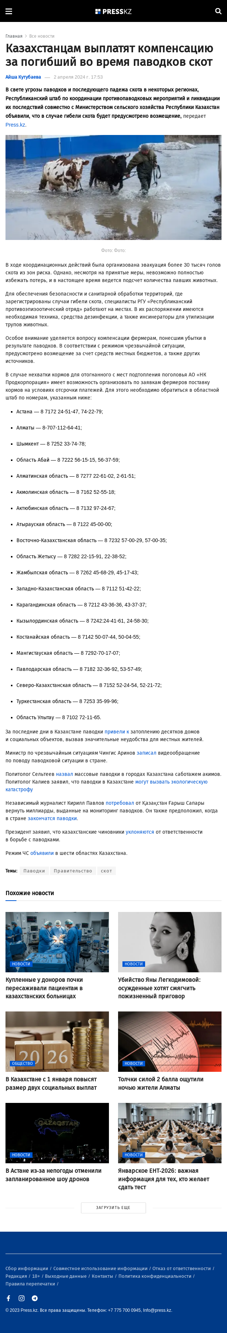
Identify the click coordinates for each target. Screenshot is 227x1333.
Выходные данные (66, 1276)
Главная (14, 36)
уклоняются (140, 832)
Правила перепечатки (30, 1284)
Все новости (41, 36)
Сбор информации (27, 1268)
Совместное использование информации (101, 1268)
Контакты (103, 1276)
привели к (117, 732)
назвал (64, 774)
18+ (36, 1276)
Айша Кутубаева (23, 77)
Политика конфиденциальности (155, 1276)
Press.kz (15, 125)
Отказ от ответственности (182, 1268)
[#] (113, 11)
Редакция (16, 1276)
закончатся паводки (52, 818)
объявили (42, 853)
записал (146, 753)
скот (106, 871)
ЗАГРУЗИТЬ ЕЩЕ (113, 1207)
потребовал (120, 803)
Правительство (73, 871)
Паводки (34, 871)
